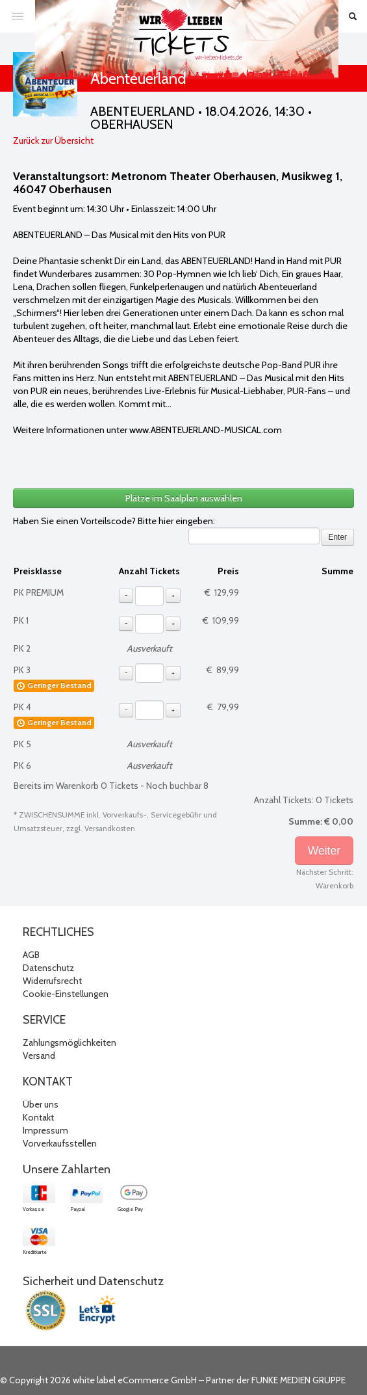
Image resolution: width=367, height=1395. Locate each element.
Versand (39, 1055)
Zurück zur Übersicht (53, 140)
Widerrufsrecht (52, 981)
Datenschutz (48, 968)
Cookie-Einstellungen (65, 994)
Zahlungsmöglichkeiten (69, 1042)
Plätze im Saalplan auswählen (183, 498)
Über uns (40, 1104)
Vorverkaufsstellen (60, 1143)
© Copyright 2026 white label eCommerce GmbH (98, 1380)
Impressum (45, 1130)
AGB (31, 955)
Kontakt (38, 1117)
